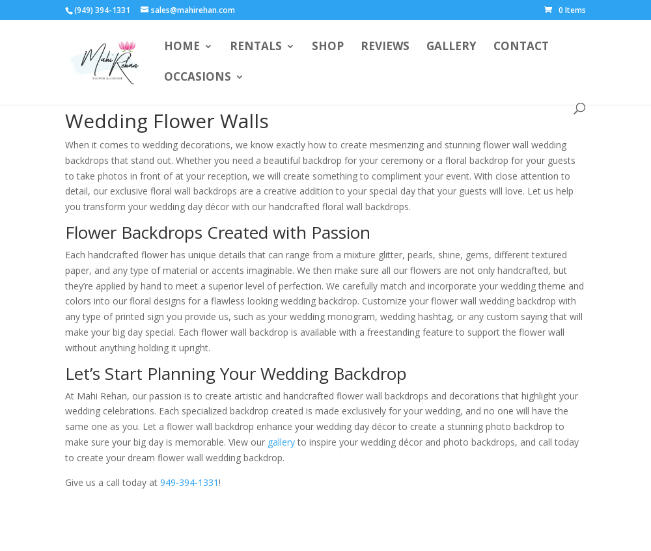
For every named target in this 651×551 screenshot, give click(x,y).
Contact (521, 47)
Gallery (451, 47)
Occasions (197, 78)
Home (182, 47)
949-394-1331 (189, 482)
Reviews (385, 47)
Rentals (256, 47)
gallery (281, 442)
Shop (328, 47)
